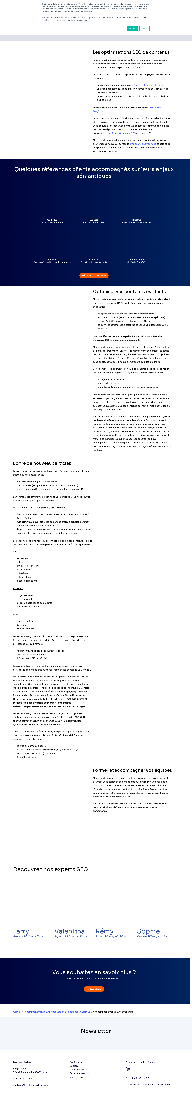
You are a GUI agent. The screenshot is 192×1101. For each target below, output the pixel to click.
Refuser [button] (144, 29)
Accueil (17, 1011)
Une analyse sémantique (143, 144)
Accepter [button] (132, 29)
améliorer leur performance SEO (118, 133)
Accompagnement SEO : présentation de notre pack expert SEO (58, 1011)
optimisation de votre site (149, 85)
